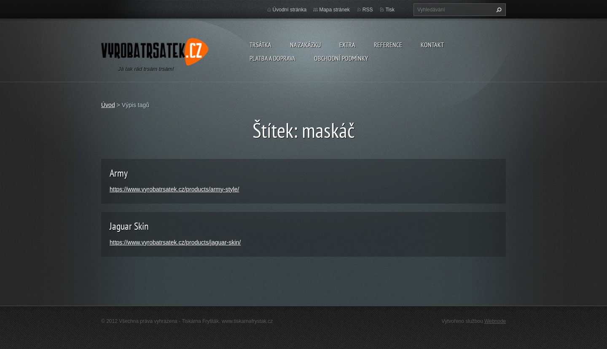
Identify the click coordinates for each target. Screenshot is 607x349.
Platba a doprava (272, 58)
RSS (368, 10)
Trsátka (260, 44)
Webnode (495, 321)
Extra (347, 44)
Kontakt (432, 44)
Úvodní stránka (290, 10)
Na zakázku (305, 44)
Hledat (498, 9)
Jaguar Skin (129, 226)
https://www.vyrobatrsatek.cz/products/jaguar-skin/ (175, 242)
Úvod (108, 105)
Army (119, 173)
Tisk (390, 10)
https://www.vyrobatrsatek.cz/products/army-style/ (174, 189)
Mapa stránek (334, 10)
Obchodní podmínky (341, 58)
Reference (388, 44)
